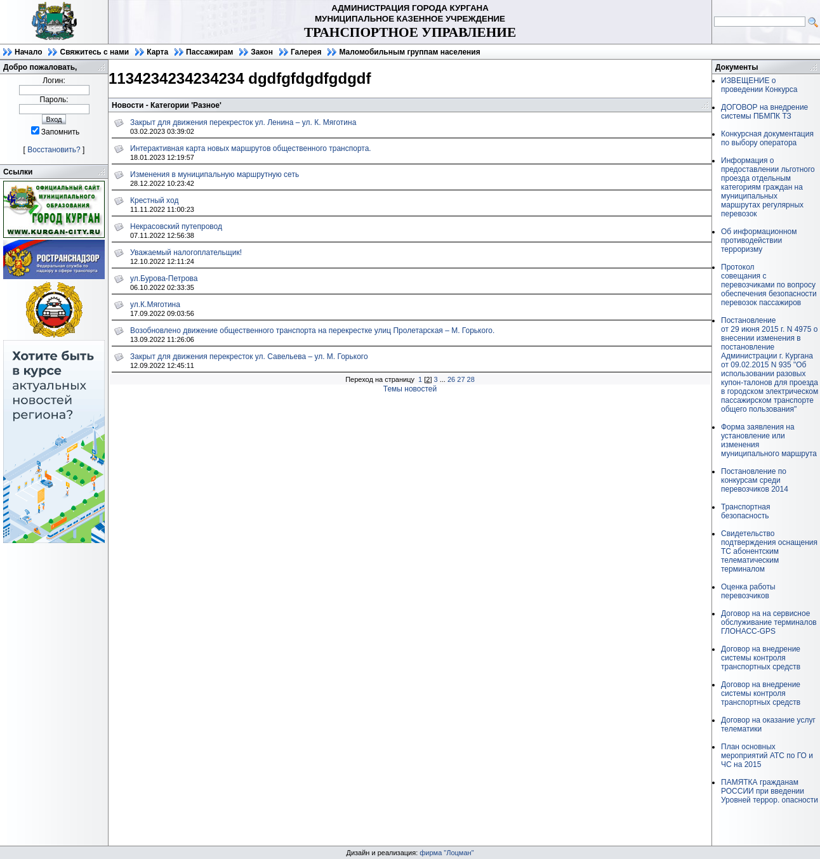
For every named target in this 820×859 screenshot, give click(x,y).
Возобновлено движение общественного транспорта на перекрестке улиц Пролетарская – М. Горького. (312, 330)
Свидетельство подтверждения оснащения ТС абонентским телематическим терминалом (769, 551)
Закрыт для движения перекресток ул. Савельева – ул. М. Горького (249, 356)
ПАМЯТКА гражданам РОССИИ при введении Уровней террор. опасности (769, 791)
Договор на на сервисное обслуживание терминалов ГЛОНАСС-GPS (769, 622)
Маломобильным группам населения (409, 52)
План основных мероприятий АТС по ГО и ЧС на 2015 (767, 755)
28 (471, 379)
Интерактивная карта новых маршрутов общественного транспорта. (250, 148)
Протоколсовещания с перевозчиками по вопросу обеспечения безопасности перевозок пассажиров (769, 285)
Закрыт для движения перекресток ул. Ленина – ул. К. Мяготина (243, 122)
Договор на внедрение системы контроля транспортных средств (760, 658)
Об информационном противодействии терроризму (759, 240)
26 (451, 379)
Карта (157, 52)
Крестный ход (154, 200)
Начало (28, 52)
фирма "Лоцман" (446, 852)
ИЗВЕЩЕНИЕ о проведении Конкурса (759, 85)
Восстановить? (54, 149)
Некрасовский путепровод (176, 226)
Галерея (306, 52)
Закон (262, 52)
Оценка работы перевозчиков (748, 591)
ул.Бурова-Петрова (163, 278)
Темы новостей (410, 388)
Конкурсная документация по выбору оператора (767, 138)
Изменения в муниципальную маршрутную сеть (214, 174)
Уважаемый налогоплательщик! (186, 252)
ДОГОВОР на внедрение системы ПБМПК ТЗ (764, 112)
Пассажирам (209, 52)
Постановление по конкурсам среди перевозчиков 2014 (754, 480)
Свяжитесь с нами (94, 52)
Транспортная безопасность (745, 511)
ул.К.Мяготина (155, 304)
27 (461, 379)
